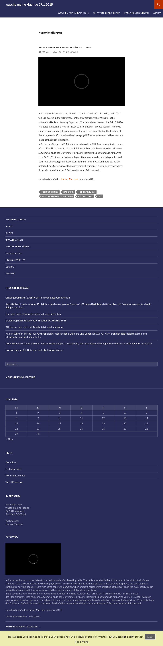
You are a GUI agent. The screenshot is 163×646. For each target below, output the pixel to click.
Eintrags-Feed (13, 468)
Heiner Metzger (69, 179)
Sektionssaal (85, 196)
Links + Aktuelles (15, 260)
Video (51, 47)
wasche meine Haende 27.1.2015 (29, 4)
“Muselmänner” (14, 239)
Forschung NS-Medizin (136, 13)
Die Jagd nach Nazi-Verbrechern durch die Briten (33, 313)
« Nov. (9, 439)
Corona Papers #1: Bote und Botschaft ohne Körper (34, 350)
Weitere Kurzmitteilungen (22, 626)
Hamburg (68, 192)
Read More (81, 641)
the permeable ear (16, 616)
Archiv (157, 13)
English (10, 273)
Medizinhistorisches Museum (57, 196)
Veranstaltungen (15, 219)
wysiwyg (11, 536)
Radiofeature (13, 253)
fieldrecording (50, 192)
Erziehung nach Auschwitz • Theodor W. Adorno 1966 (35, 320)
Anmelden (11, 462)
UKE (100, 196)
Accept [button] (150, 637)
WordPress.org (14, 482)
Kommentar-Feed (15, 475)
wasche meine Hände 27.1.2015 (73, 13)
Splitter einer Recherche (106, 13)
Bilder (9, 233)
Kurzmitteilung (51, 51)
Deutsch (10, 266)
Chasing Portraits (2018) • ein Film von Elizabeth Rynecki (37, 297)
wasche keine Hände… (18, 246)
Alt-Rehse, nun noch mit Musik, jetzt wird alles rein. (34, 327)
